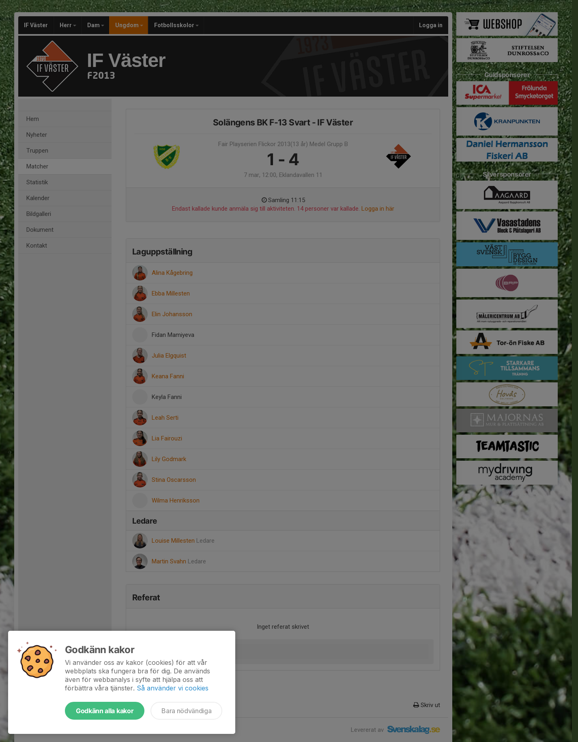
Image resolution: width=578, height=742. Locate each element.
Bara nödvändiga (186, 711)
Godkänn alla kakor (104, 711)
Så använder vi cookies (172, 688)
